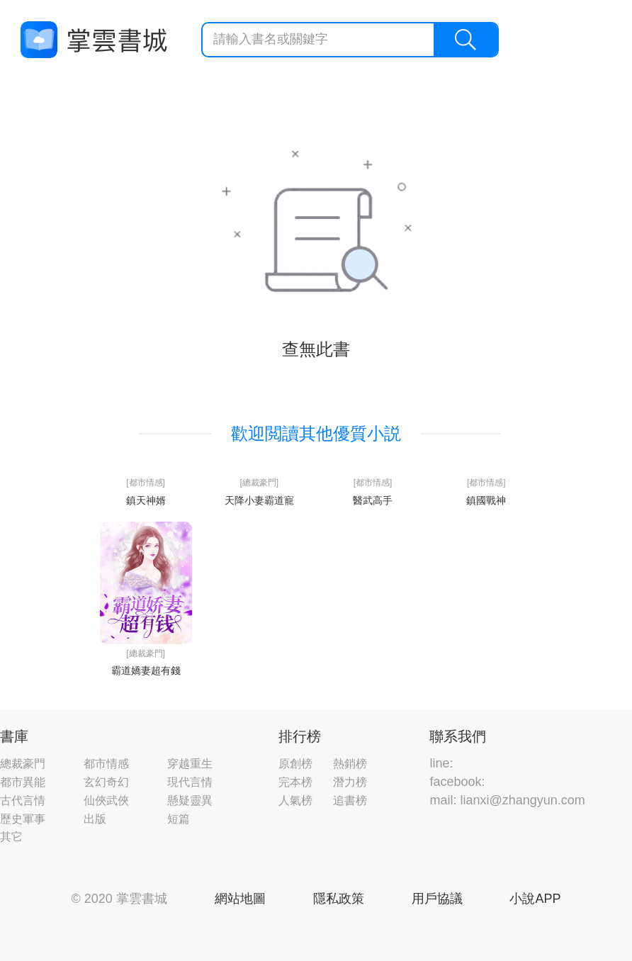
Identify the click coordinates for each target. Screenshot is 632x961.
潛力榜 (350, 782)
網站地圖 (240, 899)
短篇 (178, 819)
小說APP (534, 899)
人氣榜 (295, 800)
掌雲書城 (93, 40)
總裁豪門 (22, 764)
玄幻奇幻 (106, 782)
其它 (11, 837)
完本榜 (295, 782)
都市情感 (106, 764)
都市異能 (22, 782)
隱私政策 (338, 899)
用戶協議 (437, 899)
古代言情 (22, 800)
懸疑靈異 (190, 800)
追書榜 (350, 800)
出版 (95, 819)
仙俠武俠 (106, 800)
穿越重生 (190, 764)
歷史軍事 (22, 819)
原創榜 (295, 764)
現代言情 (190, 782)
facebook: (457, 782)
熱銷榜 (350, 764)
